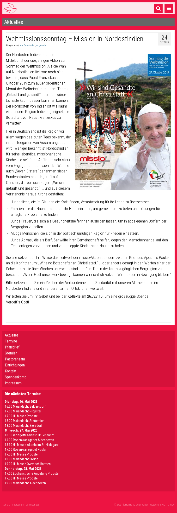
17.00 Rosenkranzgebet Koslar (25, 449)
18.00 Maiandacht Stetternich (24, 421)
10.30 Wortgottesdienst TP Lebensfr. (29, 435)
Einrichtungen (15, 365)
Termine (11, 341)
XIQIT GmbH (168, 504)
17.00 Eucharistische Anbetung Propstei (32, 473)
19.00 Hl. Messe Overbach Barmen (28, 464)
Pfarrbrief (12, 347)
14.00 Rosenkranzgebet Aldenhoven (29, 440)
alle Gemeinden (27, 45)
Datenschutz (32, 504)
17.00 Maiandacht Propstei (23, 411)
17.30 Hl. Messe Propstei (21, 416)
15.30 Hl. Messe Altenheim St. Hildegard (32, 445)
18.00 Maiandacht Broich (21, 459)
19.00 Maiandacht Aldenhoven (25, 483)
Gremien (11, 353)
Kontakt (10, 371)
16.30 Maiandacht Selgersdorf (25, 406)
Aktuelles (11, 335)
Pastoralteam (15, 359)
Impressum (13, 383)
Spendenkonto (15, 377)
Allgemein (41, 45)
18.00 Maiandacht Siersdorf (23, 426)
